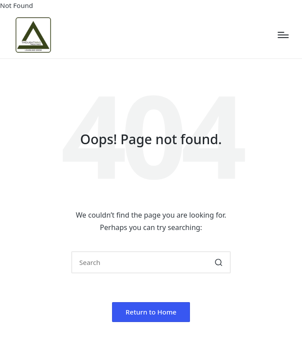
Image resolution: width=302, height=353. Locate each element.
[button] (218, 262)
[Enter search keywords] (151, 262)
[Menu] (283, 35)
